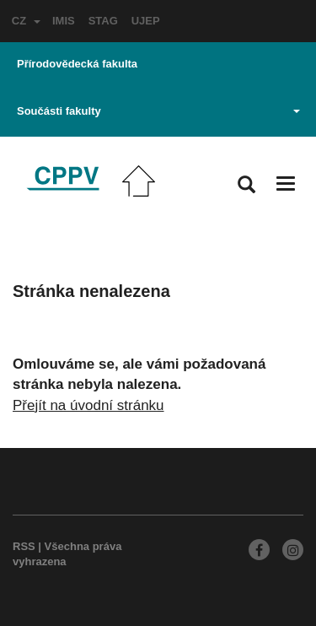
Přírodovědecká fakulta (77, 63)
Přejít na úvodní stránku (88, 405)
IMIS (63, 20)
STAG (103, 20)
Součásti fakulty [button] (158, 111)
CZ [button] (26, 20)
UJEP (145, 20)
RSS (24, 546)
